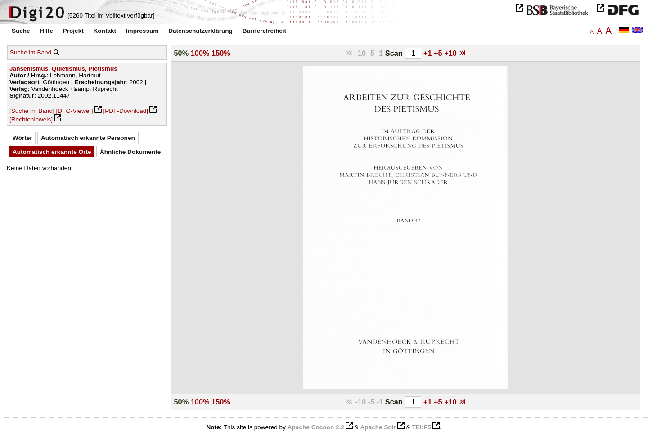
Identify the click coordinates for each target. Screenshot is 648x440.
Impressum (142, 30)
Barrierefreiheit (264, 30)
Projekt (73, 30)
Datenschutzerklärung (200, 30)
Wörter (22, 138)
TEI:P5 (421, 427)
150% (221, 53)
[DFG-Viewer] (74, 111)
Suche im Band (30, 52)
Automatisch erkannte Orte (52, 151)
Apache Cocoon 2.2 (316, 427)
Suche (21, 30)
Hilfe (46, 30)
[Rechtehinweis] (31, 119)
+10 (451, 53)
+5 (439, 53)
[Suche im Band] (31, 111)
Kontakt (104, 30)
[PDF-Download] (125, 111)
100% (200, 53)
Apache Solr (378, 427)
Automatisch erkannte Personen (88, 138)
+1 (428, 53)
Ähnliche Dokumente (130, 151)
